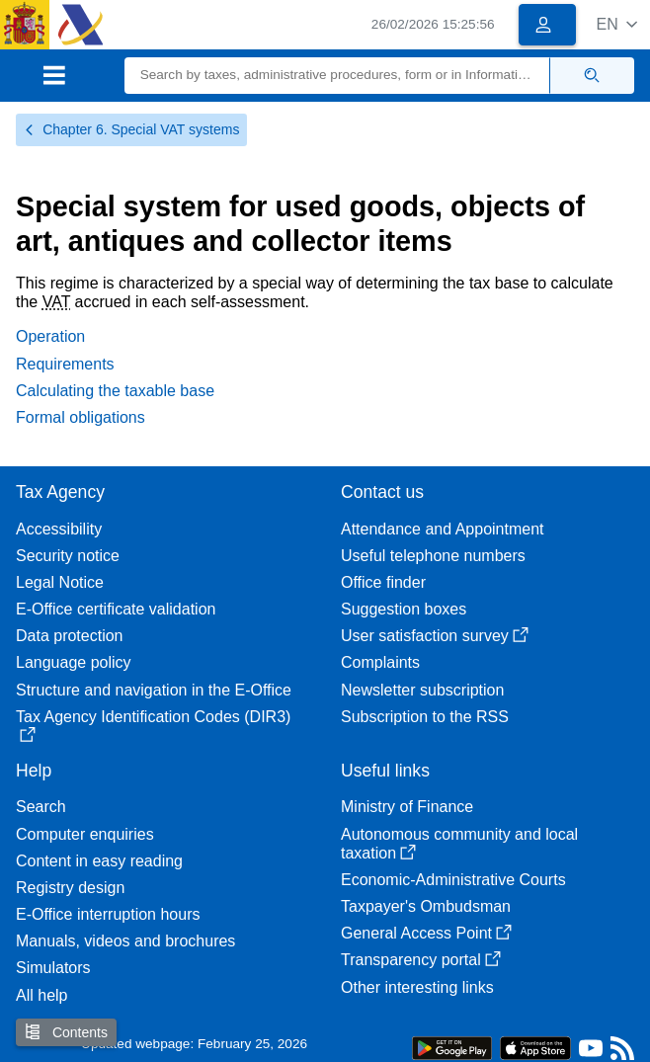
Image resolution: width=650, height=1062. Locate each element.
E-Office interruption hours (108, 914)
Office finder (383, 582)
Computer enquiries (85, 834)
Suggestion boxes (403, 609)
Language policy (73, 662)
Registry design (70, 887)
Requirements (65, 364)
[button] (617, 24)
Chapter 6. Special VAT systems (131, 129)
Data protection (69, 635)
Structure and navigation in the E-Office (153, 690)
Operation (50, 336)
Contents (66, 1031)
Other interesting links (417, 987)
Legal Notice (60, 582)
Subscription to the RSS (425, 716)
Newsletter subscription (422, 690)
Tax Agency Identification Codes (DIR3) (153, 725)
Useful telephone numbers (433, 555)
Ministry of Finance (407, 806)
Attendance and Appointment (442, 529)
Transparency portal (421, 959)
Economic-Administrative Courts (453, 879)
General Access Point (426, 933)
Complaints (380, 662)
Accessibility (59, 529)
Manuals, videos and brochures (125, 941)
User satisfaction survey (434, 635)
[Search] (337, 75)
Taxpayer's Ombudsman (426, 906)
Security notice (68, 555)
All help (41, 995)
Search (41, 806)
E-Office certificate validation (115, 609)
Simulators (53, 967)
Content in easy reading (99, 861)
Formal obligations (80, 417)
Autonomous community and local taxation (459, 843)
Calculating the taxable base (115, 390)
